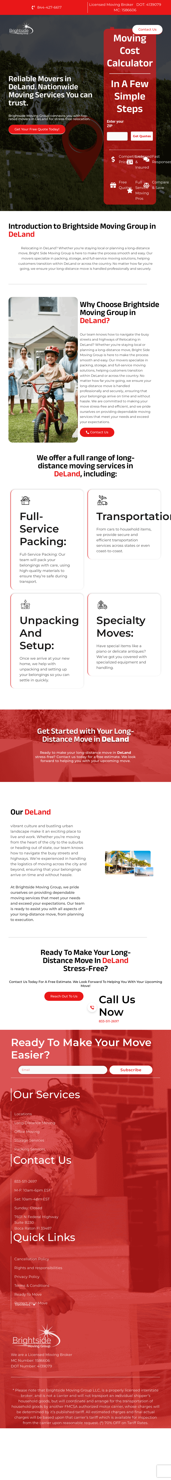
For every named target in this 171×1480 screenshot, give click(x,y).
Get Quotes (142, 136)
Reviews (25, 1305)
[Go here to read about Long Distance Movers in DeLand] (33, 28)
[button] (112, 28)
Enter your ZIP (115, 123)
